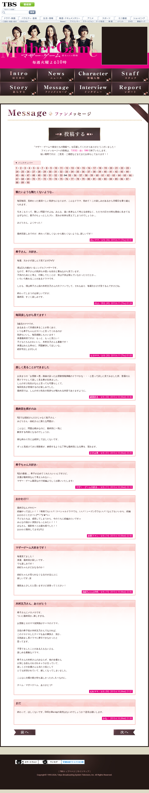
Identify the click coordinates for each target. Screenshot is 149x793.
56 (75, 175)
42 (116, 172)
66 (130, 175)
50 (44, 175)
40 (105, 172)
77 (72, 179)
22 (122, 168)
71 (39, 179)
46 (22, 175)
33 (67, 172)
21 (116, 168)
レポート (130, 89)
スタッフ (130, 75)
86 (122, 179)
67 (17, 179)
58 (86, 175)
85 (116, 179)
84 (111, 179)
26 (28, 172)
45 (17, 175)
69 (28, 179)
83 (105, 179)
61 (103, 175)
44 (127, 172)
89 (22, 182)
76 (67, 179)
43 (122, 172)
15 (83, 168)
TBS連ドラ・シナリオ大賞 (73, 762)
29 (44, 172)
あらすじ (18, 89)
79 (83, 179)
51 (50, 175)
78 (77, 179)
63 (114, 175)
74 (55, 179)
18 (100, 168)
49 (39, 175)
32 (61, 172)
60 (97, 175)
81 (94, 179)
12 (67, 168)
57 (81, 175)
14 (78, 168)
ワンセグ (49, 762)
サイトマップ (83, 771)
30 (50, 172)
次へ (124, 732)
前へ (25, 732)
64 (119, 175)
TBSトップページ (67, 771)
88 (17, 182)
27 (33, 172)
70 (33, 179)
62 (108, 175)
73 (50, 179)
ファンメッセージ (55, 89)
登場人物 (93, 75)
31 (55, 172)
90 (28, 182)
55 (69, 175)
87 (127, 179)
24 (17, 172)
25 (22, 172)
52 (55, 175)
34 (72, 172)
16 (89, 168)
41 (111, 172)
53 (61, 175)
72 (44, 179)
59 (91, 175)
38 (94, 172)
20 (111, 168)
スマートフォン (26, 762)
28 (39, 172)
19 (105, 168)
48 (33, 175)
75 (61, 179)
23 (127, 168)
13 (72, 168)
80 (89, 179)
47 (28, 175)
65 (125, 175)
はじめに (18, 75)
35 (77, 172)
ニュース (55, 75)
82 (100, 179)
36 (83, 172)
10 (56, 168)
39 (100, 172)
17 (94, 168)
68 (22, 179)
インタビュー (93, 89)
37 (89, 172)
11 (61, 168)
